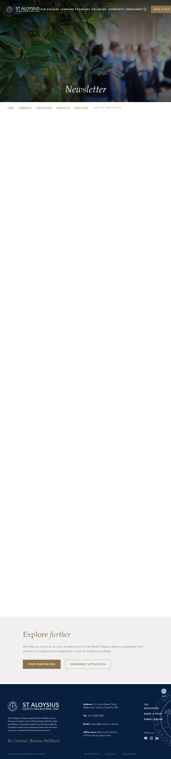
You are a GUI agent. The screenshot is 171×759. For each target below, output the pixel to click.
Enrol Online (153, 719)
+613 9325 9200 (96, 715)
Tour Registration (41, 664)
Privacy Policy (110, 754)
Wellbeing (99, 9)
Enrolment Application (88, 664)
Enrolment (134, 9)
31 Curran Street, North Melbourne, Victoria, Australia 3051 (101, 706)
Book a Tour (153, 713)
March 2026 (81, 107)
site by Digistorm (129, 754)
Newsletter (63, 107)
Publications (44, 107)
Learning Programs (75, 9)
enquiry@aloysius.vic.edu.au (104, 723)
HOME (11, 107)
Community (116, 9)
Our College (49, 9)
